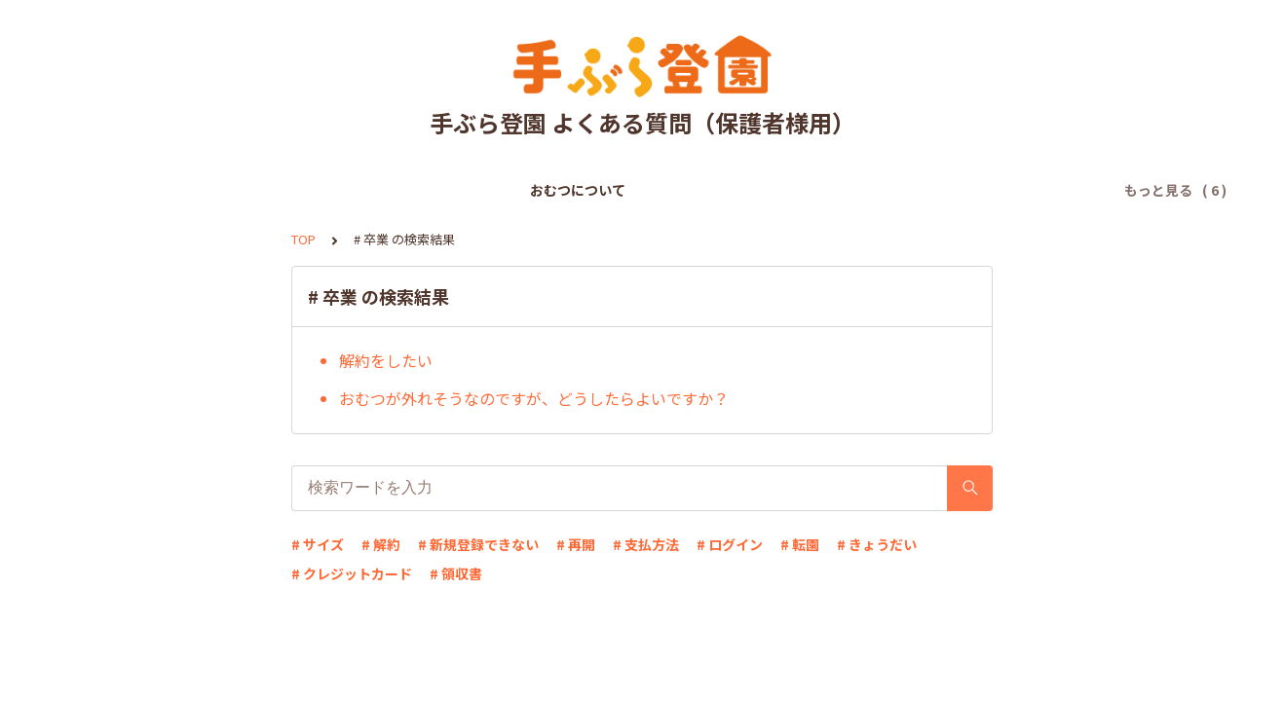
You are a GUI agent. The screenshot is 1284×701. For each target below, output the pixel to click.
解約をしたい (386, 360)
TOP (303, 239)
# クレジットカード (351, 573)
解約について (949, 190)
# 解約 (380, 544)
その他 (1037, 190)
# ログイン (730, 544)
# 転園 (799, 544)
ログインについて (648, 190)
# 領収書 (456, 573)
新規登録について (376, 190)
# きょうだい (877, 544)
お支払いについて (512, 190)
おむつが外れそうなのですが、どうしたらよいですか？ (534, 398)
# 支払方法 (646, 544)
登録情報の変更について (806, 190)
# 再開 (575, 544)
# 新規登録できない (478, 544)
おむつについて (246, 190)
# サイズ (317, 544)
